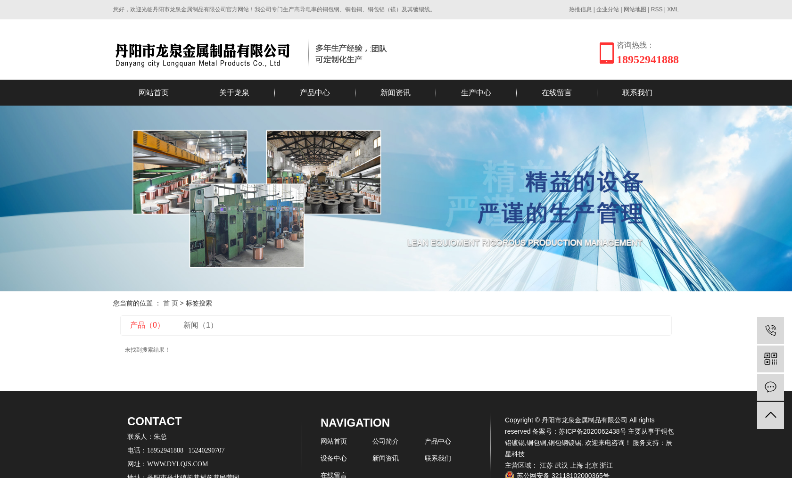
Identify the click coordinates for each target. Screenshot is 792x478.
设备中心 (334, 458)
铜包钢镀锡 (564, 442)
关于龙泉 (234, 93)
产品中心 (315, 93)
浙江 (606, 465)
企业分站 (607, 9)
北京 (591, 465)
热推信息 (580, 9)
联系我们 (637, 93)
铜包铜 (536, 442)
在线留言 (557, 93)
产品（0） (147, 325)
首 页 (170, 303)
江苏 (546, 465)
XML (673, 9)
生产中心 (476, 93)
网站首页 (154, 93)
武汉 (561, 465)
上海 (576, 465)
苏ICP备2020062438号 (592, 431)
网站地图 (635, 9)
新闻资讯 (395, 93)
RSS (657, 9)
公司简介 (385, 441)
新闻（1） (200, 325)
